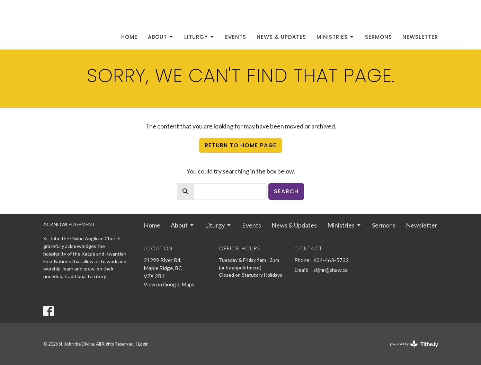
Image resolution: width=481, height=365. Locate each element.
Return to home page (241, 145)
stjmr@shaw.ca (330, 270)
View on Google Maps (169, 284)
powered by (414, 344)
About (161, 37)
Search (286, 191)
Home (129, 37)
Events (235, 37)
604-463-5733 (331, 260)
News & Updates (281, 37)
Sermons (378, 37)
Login (143, 344)
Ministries (336, 37)
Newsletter (420, 37)
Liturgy (199, 37)
